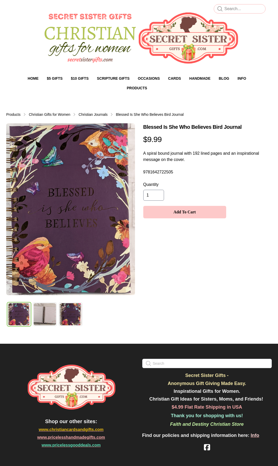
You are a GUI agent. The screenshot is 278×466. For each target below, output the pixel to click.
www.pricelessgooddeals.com (71, 445)
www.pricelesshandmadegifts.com (71, 437)
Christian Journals (93, 114)
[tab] (19, 314)
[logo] (139, 38)
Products (13, 114)
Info (255, 435)
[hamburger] (16, 8)
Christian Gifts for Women (49, 114)
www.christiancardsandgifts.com (71, 429)
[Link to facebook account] (207, 447)
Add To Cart (184, 212)
